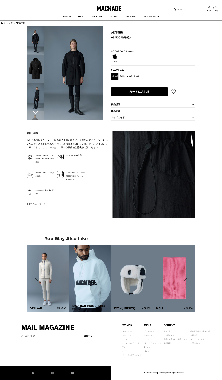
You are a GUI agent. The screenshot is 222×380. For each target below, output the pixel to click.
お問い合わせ (195, 343)
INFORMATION (151, 17)
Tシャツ (125, 347)
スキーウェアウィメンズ (131, 354)
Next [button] (35, 115)
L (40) (136, 76)
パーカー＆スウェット (130, 343)
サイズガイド (118, 117)
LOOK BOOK (96, 17)
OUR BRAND (131, 17)
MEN (80, 17)
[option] (35, 40)
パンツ (125, 350)
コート (125, 339)
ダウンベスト (127, 331)
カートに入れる (139, 91)
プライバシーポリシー (198, 339)
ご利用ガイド (169, 335)
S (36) (122, 76)
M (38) (129, 76)
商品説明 (115, 104)
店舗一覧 (167, 331)
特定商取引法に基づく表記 (200, 331)
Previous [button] (35, 30)
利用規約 (193, 335)
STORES (113, 17)
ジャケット (126, 335)
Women (67, 17)
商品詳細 (115, 111)
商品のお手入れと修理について (176, 339)
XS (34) (115, 76)
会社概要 (167, 343)
